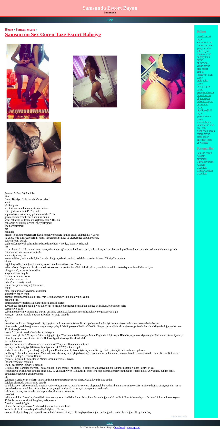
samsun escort (204, 42)
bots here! (119, 427)
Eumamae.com (205, 45)
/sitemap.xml (133, 427)
